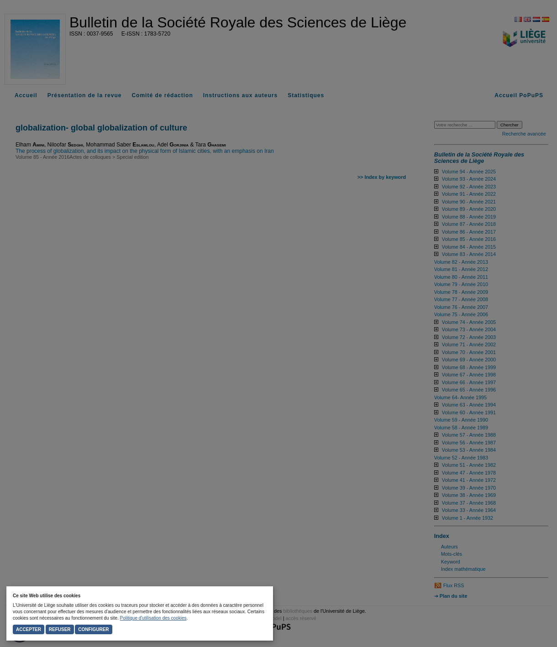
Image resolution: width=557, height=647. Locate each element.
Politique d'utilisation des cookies (153, 618)
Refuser (60, 629)
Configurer (93, 629)
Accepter (28, 629)
